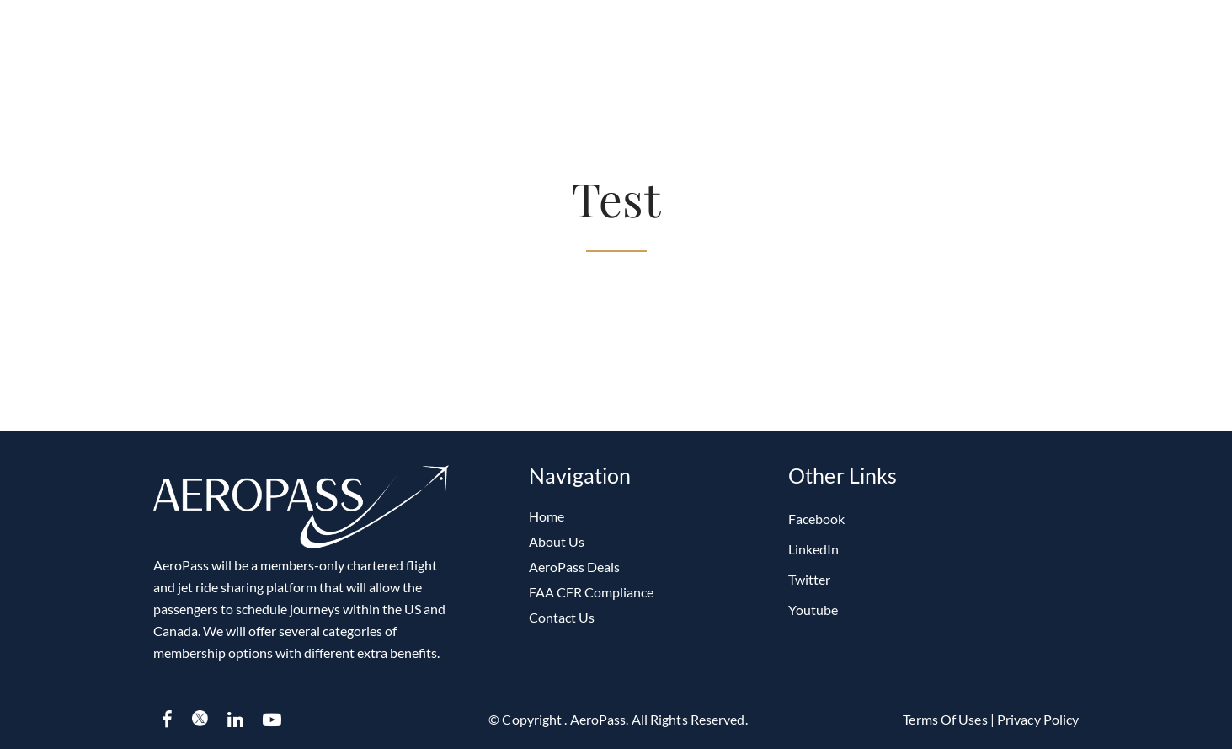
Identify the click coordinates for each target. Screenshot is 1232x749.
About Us (556, 541)
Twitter (809, 579)
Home (546, 516)
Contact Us (562, 617)
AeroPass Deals (574, 567)
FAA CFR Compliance (591, 592)
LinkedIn (813, 549)
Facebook (816, 519)
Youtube (813, 610)
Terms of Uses (946, 719)
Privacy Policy (1038, 719)
